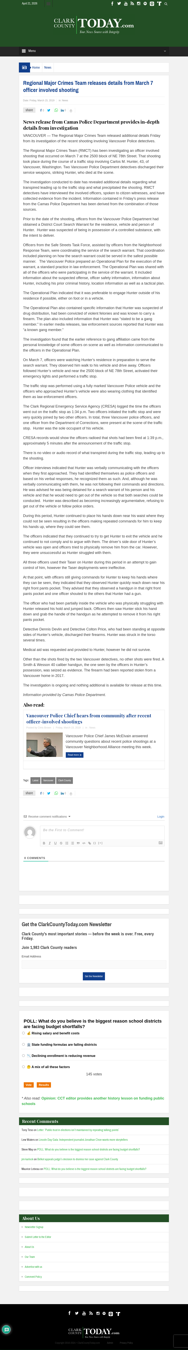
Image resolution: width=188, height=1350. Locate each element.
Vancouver (48, 780)
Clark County (64, 780)
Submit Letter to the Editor (38, 1237)
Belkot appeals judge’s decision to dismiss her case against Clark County (77, 1159)
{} (94, 843)
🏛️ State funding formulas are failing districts (62, 1045)
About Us (29, 1247)
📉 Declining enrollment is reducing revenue (61, 1056)
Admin (110, 1343)
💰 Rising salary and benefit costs (53, 1033)
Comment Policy (33, 1277)
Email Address (31, 956)
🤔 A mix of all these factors (48, 1067)
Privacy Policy (126, 1343)
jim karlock (27, 1159)
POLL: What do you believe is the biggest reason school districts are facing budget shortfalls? (88, 1150)
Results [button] (44, 1085)
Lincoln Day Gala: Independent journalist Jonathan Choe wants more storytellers (83, 1140)
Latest (35, 780)
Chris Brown (44, 727)
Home (38, 67)
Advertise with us (33, 1267)
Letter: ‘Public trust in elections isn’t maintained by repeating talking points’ (78, 1130)
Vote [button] (29, 1085)
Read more (75, 755)
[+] (100, 843)
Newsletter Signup (34, 1227)
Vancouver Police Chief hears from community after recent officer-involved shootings (88, 718)
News (53, 67)
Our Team (30, 1257)
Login (160, 816)
